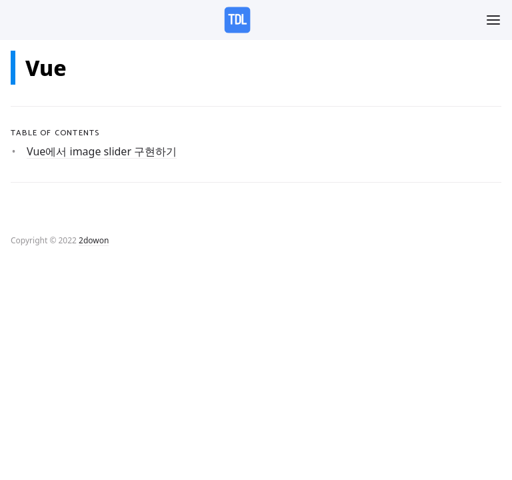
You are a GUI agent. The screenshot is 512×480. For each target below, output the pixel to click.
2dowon (94, 240)
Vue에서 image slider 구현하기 (102, 151)
